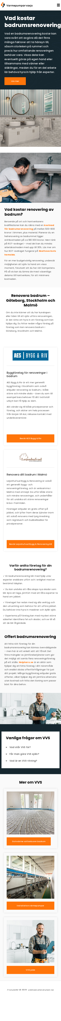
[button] (56, 5)
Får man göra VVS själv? (24, 754)
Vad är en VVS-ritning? (23, 760)
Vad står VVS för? (20, 747)
